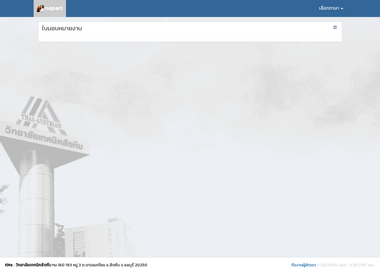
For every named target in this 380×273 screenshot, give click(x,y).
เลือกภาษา (331, 8)
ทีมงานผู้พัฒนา (303, 265)
